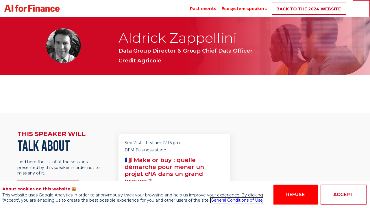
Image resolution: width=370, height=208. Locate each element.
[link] (203, 8)
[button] (309, 9)
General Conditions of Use (237, 200)
